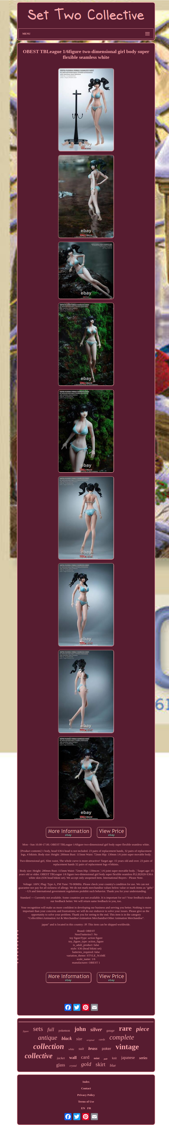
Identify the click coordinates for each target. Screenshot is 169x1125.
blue (113, 1065)
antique (47, 1037)
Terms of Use (86, 1101)
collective (38, 1056)
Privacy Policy (86, 1095)
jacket (61, 1058)
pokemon (64, 1030)
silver (96, 1029)
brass (92, 1048)
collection (48, 1046)
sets (38, 1028)
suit (81, 1049)
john (80, 1029)
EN (83, 1108)
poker (106, 1049)
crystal (73, 1065)
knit (114, 1058)
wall (73, 1057)
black (67, 1038)
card (85, 1057)
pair (106, 1059)
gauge (111, 1030)
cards (102, 1039)
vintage (127, 1047)
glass (60, 1064)
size (79, 1039)
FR (89, 1108)
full (50, 1029)
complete (121, 1037)
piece (142, 1028)
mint (96, 1058)
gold (86, 1064)
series (143, 1058)
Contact (86, 1088)
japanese (128, 1057)
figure (26, 1031)
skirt (100, 1064)
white (71, 1049)
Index (86, 1081)
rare (125, 1028)
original (90, 1040)
